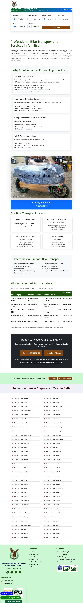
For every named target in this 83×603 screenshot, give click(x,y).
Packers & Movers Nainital (52, 513)
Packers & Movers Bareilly (20, 455)
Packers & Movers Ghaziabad (20, 443)
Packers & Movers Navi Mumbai (21, 410)
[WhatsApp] (10, 598)
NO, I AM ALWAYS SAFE (65, 378)
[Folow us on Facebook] (7, 572)
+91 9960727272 (65, 10)
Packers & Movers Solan (51, 525)
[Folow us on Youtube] (20, 572)
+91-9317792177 (7, 581)
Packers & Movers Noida (19, 439)
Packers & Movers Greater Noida (53, 439)
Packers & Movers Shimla (19, 521)
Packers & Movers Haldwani (52, 504)
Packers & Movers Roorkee (20, 509)
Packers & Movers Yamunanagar (53, 488)
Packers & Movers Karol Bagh (52, 431)
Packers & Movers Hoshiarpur (21, 472)
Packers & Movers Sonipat (20, 496)
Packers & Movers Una (51, 537)
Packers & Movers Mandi (51, 529)
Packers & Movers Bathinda (52, 468)
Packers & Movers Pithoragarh (21, 517)
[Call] (7, 593)
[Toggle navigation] (69, 4)
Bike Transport (62, 557)
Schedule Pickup (54, 353)
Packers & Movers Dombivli (20, 414)
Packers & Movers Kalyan (51, 410)
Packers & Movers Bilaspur (20, 533)
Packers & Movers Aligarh (51, 455)
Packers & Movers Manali (51, 521)
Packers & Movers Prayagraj (52, 451)
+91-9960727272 (7, 583)
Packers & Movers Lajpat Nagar (21, 431)
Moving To (60, 15)
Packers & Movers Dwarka (20, 423)
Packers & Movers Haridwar (52, 500)
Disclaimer (33, 567)
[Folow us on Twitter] (11, 572)
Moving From (46, 15)
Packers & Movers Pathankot (52, 472)
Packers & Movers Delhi (19, 419)
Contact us (33, 554)
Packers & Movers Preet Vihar (52, 435)
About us (33, 552)
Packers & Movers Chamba (20, 537)
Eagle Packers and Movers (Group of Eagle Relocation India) (14, 564)
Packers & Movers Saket (19, 427)
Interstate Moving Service (65, 559)
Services (15, 23)
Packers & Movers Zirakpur (52, 476)
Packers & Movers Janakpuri (52, 423)
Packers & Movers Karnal (19, 488)
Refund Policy (34, 564)
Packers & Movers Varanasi (20, 451)
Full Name (16, 15)
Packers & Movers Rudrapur (20, 513)
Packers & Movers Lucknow (52, 443)
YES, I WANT (52, 378)
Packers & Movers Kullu (19, 529)
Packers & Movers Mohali (19, 468)
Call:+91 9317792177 (31, 353)
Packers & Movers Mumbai (20, 398)
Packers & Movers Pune (51, 398)
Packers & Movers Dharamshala (21, 525)
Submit (56, 27)
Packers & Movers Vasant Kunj (53, 427)
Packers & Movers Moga (19, 476)
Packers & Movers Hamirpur (52, 533)
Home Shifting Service (64, 552)
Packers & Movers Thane (51, 402)
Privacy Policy (34, 559)
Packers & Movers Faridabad (52, 480)
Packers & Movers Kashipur (52, 509)
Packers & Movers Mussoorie (52, 517)
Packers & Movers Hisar (19, 492)
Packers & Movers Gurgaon (20, 480)
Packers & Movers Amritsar (20, 459)
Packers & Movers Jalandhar (20, 464)
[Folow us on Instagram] (16, 572)
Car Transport (61, 554)
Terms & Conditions (36, 562)
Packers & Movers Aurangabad (53, 406)
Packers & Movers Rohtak (51, 492)
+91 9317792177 (41, 206)
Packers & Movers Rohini (51, 419)
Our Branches (34, 557)
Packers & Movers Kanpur (19, 447)
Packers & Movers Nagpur (20, 402)
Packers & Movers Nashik (19, 406)
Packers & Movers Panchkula (52, 496)
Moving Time (31, 23)
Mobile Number (32, 15)
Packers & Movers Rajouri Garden (21, 435)
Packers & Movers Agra (51, 447)
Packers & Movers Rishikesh (20, 504)
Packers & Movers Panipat (20, 484)
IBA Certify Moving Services (66, 562)
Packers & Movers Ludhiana (52, 459)
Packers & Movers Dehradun (20, 500)
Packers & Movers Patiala (51, 464)
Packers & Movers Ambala (52, 484)
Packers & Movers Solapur (52, 414)
